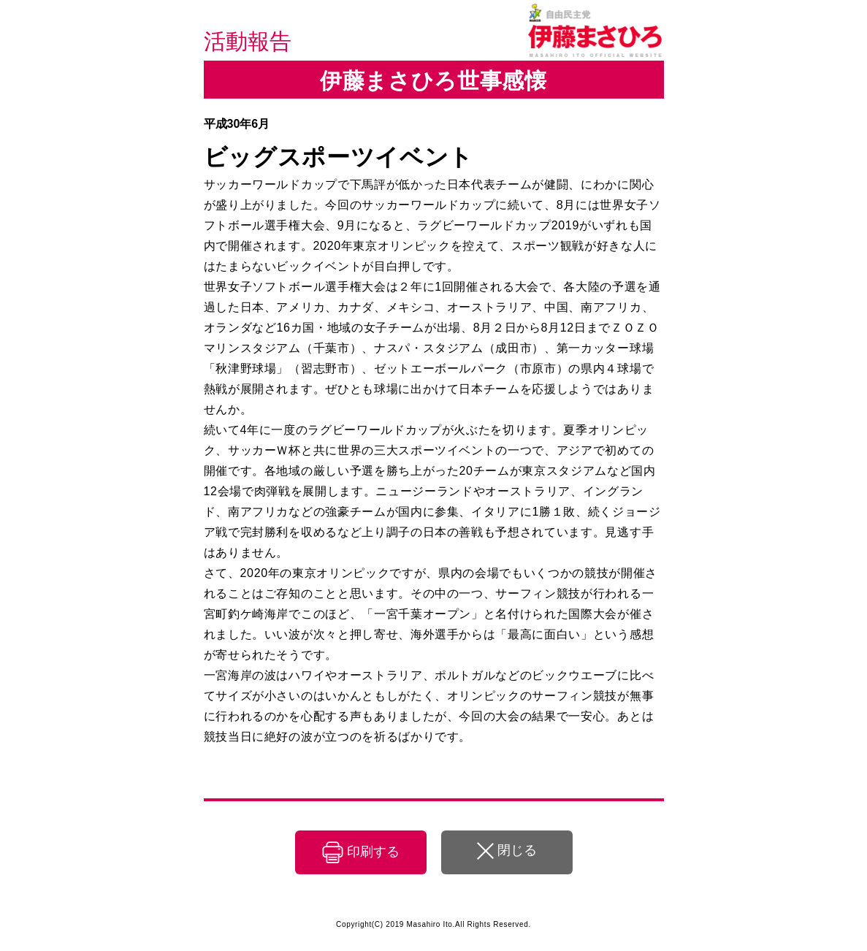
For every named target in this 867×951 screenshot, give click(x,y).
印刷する (373, 851)
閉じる (517, 850)
